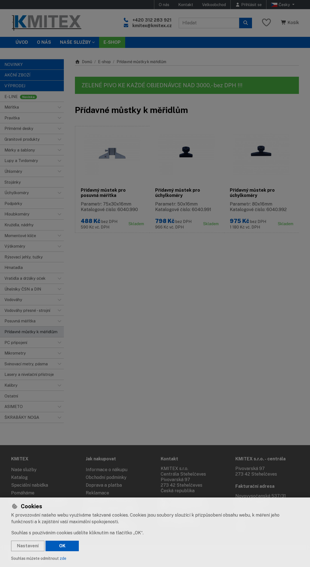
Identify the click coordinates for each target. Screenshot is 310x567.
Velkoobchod (214, 4)
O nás (164, 4)
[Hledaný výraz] (209, 23)
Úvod (22, 42)
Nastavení (28, 545)
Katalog (19, 477)
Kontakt (185, 4)
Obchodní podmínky (106, 477)
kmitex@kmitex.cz (152, 25)
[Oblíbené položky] (266, 23)
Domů (83, 62)
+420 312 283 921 (152, 20)
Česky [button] (281, 4)
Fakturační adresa (254, 486)
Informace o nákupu (106, 469)
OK (62, 545)
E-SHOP (112, 42)
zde (63, 558)
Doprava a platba (104, 485)
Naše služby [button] (75, 42)
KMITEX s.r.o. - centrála (260, 458)
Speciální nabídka (29, 485)
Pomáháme (22, 493)
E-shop (104, 62)
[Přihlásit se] (248, 4)
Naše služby (24, 469)
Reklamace (97, 493)
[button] (59, 107)
